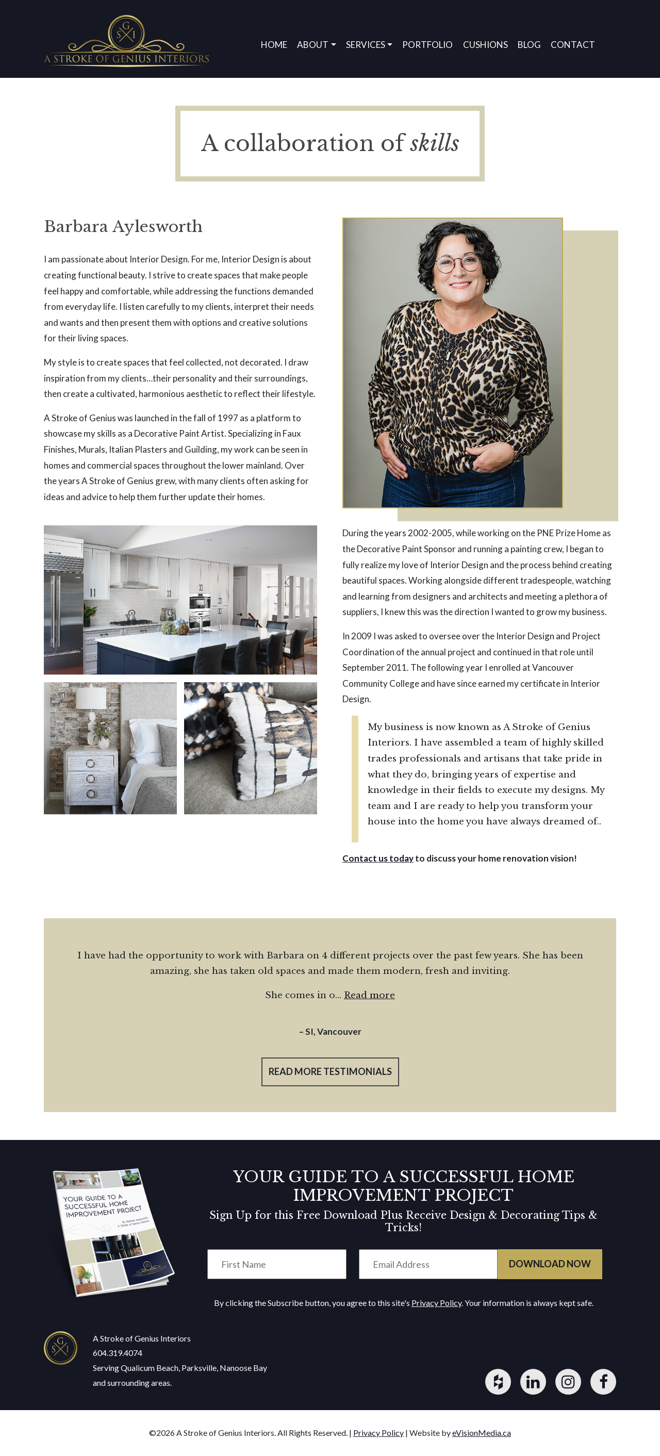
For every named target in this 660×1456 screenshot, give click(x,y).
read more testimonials (330, 1071)
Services (365, 44)
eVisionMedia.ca (481, 1432)
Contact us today (378, 858)
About (312, 44)
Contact (573, 44)
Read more (369, 995)
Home (274, 44)
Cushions (485, 44)
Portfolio (427, 44)
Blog (529, 44)
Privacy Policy (436, 1303)
